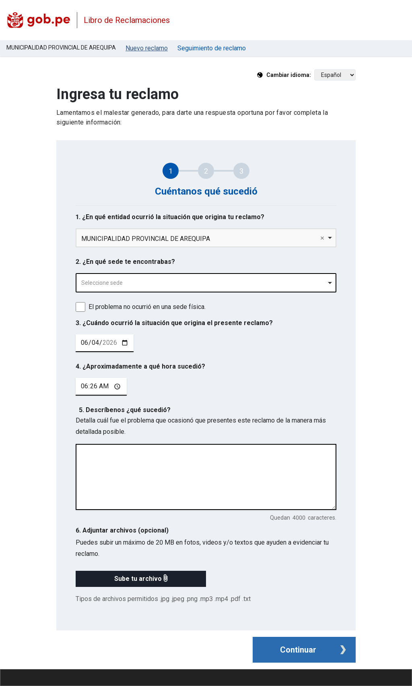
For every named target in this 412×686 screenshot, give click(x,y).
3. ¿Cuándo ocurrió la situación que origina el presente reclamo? (174, 323)
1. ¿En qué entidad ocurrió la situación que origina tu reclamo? (170, 217)
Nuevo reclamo (147, 48)
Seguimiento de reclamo (211, 48)
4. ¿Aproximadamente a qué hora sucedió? (140, 366)
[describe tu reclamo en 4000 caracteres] (206, 477)
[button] (141, 579)
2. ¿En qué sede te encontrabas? (125, 261)
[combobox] (206, 282)
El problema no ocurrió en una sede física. (147, 307)
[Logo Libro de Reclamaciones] (38, 20)
